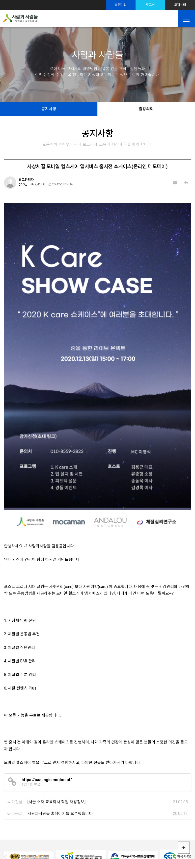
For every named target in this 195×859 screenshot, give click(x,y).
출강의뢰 (146, 109)
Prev (7, 788)
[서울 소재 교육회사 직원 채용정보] (56, 733)
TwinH (146, 849)
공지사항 (48, 109)
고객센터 (180, 5)
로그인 (150, 5)
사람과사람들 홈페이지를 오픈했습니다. (60, 745)
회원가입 (121, 5)
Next (187, 788)
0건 (23, 184)
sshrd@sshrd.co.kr (129, 840)
